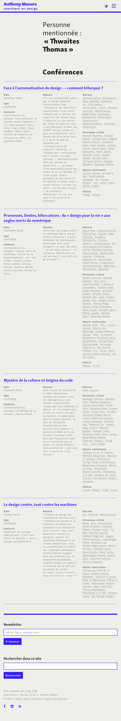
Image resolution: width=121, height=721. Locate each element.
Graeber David (100, 293)
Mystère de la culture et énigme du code (38, 380)
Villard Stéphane (92, 561)
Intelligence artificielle (92, 106)
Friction (102, 239)
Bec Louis (99, 280)
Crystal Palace (91, 172)
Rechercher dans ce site (22, 658)
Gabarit (87, 243)
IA (84, 104)
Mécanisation (102, 110)
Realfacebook (90, 344)
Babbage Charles (93, 398)
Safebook (88, 179)
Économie (106, 101)
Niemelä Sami (100, 430)
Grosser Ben (99, 138)
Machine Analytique (94, 455)
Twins (103, 182)
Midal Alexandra (101, 306)
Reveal (86, 194)
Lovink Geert (99, 148)
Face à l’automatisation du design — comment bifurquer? (53, 88)
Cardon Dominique (93, 405)
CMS (102, 324)
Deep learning (91, 101)
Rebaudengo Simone (94, 437)
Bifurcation (109, 97)
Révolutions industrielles (97, 119)
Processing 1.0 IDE (94, 592)
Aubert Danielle (92, 277)
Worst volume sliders (99, 184)
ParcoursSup (106, 340)
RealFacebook (96, 176)
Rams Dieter (90, 551)
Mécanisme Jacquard (95, 465)
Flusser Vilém (105, 287)
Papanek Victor (91, 154)
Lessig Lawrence (92, 421)
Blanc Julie (89, 523)
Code (85, 390)
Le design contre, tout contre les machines (40, 504)
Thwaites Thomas (104, 164)
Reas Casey (109, 434)
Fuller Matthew (91, 290)
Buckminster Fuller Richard (97, 525)
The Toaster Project (104, 478)
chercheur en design (20, 8)
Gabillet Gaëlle (98, 532)
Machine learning (102, 249)
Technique (109, 123)
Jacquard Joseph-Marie (96, 414)
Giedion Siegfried (93, 535)
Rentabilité (89, 117)
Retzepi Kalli (100, 157)
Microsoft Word (106, 337)
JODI (95, 334)
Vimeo (114, 489)
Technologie (89, 126)
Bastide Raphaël (92, 135)
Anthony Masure (20, 4)
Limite (102, 107)
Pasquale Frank (91, 434)
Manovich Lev (96, 424)
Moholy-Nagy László (94, 545)
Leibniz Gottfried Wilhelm (97, 418)
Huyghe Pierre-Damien (98, 537)
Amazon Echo (90, 324)
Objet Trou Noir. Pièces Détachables (98, 588)
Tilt (95, 182)
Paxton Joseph (91, 312)
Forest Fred (98, 411)
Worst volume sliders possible (99, 352)
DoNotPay (88, 576)
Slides (96, 194)
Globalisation (102, 243)
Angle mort (89, 230)
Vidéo (105, 489)
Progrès (87, 256)
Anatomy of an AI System (97, 452)
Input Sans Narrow (56, 698)
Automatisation (91, 97)
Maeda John (89, 300)
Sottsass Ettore (92, 161)
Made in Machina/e (103, 461)
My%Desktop (89, 340)
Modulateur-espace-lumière (96, 470)
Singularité (106, 262)
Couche (102, 233)
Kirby (31, 690)
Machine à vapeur (106, 576)
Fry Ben (111, 411)
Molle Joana (103, 151)
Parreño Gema (107, 309)
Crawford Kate (91, 283)
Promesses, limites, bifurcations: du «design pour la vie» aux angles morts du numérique (57, 218)
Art (84, 514)
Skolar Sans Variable (28, 698)
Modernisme (89, 113)
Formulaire (89, 239)
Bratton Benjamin (100, 401)
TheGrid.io (89, 347)
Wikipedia (88, 481)
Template (103, 268)
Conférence (10, 106)
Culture (94, 390)
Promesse (103, 113)
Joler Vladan (97, 145)
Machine (93, 514)
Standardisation (92, 123)
